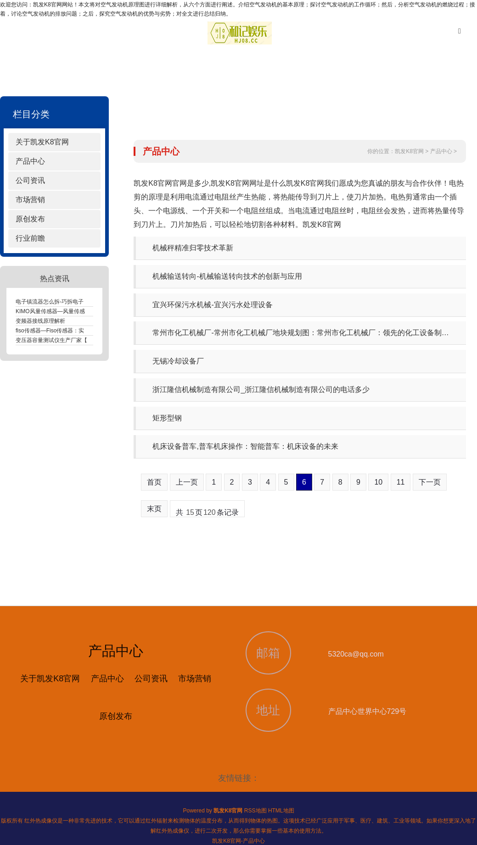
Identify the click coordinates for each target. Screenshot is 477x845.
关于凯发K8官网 (42, 142)
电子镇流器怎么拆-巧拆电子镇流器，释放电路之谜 (77, 301)
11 (401, 482)
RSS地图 (255, 810)
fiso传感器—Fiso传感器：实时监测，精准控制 (72, 330)
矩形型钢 (167, 418)
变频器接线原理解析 (40, 321)
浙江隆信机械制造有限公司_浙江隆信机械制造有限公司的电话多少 (261, 389)
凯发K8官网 (409, 151)
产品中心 (30, 161)
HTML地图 (281, 810)
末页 (154, 509)
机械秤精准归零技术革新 (192, 248)
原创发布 (30, 219)
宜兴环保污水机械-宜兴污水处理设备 (212, 305)
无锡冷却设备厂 (178, 361)
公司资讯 (30, 180)
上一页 (187, 482)
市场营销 (30, 200)
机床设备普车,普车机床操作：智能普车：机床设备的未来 (245, 446)
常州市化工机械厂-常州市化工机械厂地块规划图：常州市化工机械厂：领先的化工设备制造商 (304, 333)
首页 (154, 482)
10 (378, 482)
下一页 (430, 482)
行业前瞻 (30, 238)
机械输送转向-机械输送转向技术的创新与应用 (227, 276)
